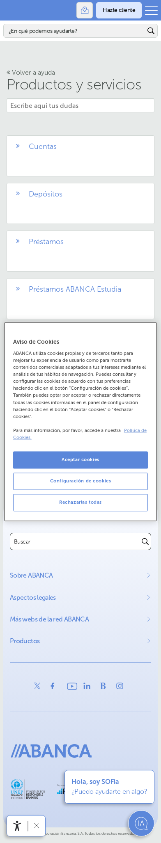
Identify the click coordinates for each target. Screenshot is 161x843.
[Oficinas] (84, 10)
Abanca (10, 10)
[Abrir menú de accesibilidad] (17, 826)
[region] (80, 421)
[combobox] (74, 541)
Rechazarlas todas (80, 502)
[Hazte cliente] (119, 10)
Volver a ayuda (31, 72)
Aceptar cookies (80, 459)
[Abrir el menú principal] (151, 10)
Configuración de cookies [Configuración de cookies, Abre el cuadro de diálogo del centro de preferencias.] (80, 481)
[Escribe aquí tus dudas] (80, 105)
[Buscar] (74, 30)
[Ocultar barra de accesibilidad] (36, 825)
